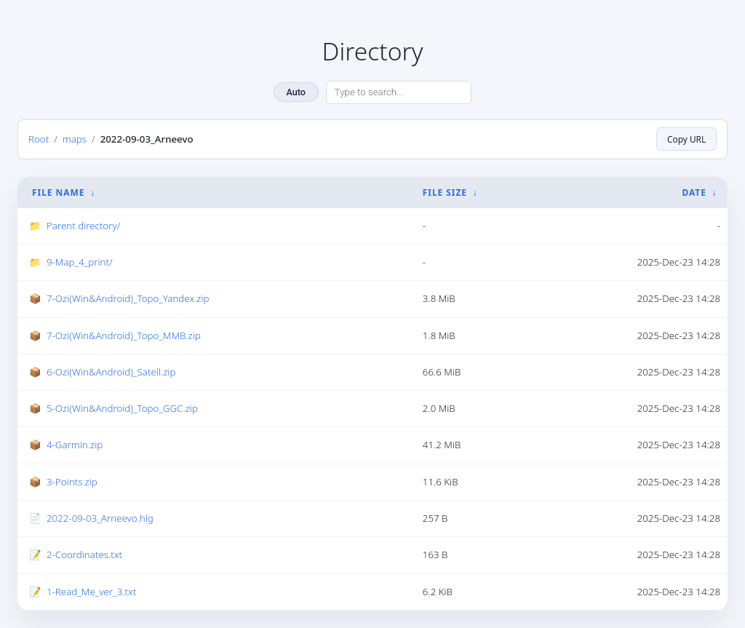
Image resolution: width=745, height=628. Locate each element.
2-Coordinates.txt (84, 554)
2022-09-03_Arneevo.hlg (100, 518)
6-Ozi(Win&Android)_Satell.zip (111, 371)
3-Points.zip (72, 481)
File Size (445, 192)
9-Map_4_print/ (80, 262)
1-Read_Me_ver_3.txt (91, 590)
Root (38, 138)
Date (694, 192)
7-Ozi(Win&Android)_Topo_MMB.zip (124, 334)
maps (75, 138)
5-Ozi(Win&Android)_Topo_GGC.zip (122, 408)
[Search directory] (398, 92)
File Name (58, 192)
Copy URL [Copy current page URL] (686, 139)
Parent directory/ (83, 225)
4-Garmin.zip (75, 444)
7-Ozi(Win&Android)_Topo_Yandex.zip (128, 298)
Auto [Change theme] (296, 92)
